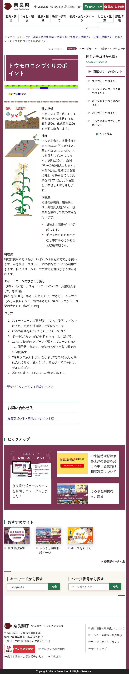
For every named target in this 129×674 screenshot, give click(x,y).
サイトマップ (99, 648)
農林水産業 (47, 37)
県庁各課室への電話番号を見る (25, 656)
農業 (59, 37)
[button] (41, 7)
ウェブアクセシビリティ (105, 642)
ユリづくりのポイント (105, 81)
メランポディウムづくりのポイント (106, 91)
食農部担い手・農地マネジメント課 (32, 418)
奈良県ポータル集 (114, 561)
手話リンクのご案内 (53, 649)
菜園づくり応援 (90, 37)
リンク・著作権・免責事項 (106, 635)
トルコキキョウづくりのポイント (106, 123)
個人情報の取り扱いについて (108, 628)
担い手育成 (71, 37)
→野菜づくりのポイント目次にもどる (29, 386)
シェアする (55, 49)
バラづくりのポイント (105, 113)
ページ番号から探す (87, 579)
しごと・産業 (30, 37)
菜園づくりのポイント (107, 71)
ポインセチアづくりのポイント (106, 103)
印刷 (73, 49)
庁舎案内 (56, 656)
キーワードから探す (26, 579)
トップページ (12, 37)
